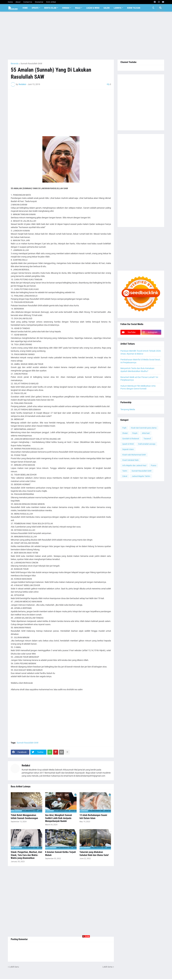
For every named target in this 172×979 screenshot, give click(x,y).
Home (10, 2)
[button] (153, 8)
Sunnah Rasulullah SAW (31, 63)
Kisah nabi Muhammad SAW (134, 455)
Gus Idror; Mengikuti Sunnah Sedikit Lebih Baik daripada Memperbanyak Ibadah (58, 818)
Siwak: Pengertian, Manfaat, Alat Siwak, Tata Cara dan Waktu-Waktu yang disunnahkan (26, 855)
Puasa (153, 465)
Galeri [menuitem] (107, 8)
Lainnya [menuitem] (117, 8)
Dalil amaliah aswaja (146, 444)
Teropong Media (127, 409)
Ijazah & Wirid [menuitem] (92, 8)
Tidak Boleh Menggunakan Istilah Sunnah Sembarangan (24, 817)
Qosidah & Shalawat (130, 438)
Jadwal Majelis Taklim (141, 476)
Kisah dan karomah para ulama (143, 428)
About (18, 2)
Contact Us (27, 2)
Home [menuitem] (25, 8)
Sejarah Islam (128, 449)
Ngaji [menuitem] (77, 8)
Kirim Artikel (51, 2)
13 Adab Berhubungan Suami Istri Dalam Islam (93, 817)
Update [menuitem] (35, 8)
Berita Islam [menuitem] (50, 8)
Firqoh (134, 433)
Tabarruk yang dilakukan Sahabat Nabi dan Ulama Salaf (94, 853)
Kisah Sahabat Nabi (130, 460)
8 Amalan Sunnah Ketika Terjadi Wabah (60, 853)
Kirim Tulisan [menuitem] (133, 8)
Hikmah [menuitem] (65, 8)
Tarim (124, 471)
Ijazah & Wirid (128, 444)
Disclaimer (39, 2)
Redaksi (26, 765)
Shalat (125, 433)
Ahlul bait (146, 433)
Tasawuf (147, 438)
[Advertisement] (86, 35)
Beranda (14, 63)
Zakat (124, 476)
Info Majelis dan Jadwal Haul (134, 465)
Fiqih (124, 428)
